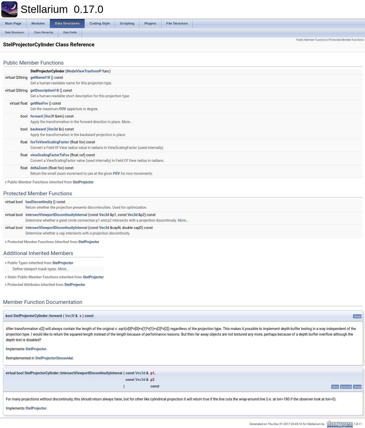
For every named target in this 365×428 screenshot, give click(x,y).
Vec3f (49, 116)
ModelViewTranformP (84, 71)
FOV (62, 109)
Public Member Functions (311, 40)
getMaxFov (39, 103)
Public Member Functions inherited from (49, 182)
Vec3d (53, 129)
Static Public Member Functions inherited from (54, 277)
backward (38, 129)
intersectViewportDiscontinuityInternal (56, 215)
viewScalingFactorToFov (49, 155)
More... (127, 122)
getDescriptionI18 (44, 90)
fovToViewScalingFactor (49, 142)
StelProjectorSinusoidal (54, 358)
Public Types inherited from (38, 263)
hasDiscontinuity (39, 202)
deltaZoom (39, 168)
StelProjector (83, 182)
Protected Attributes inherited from (44, 285)
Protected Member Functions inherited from (51, 242)
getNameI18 (40, 77)
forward (36, 116)
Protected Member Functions (346, 40)
